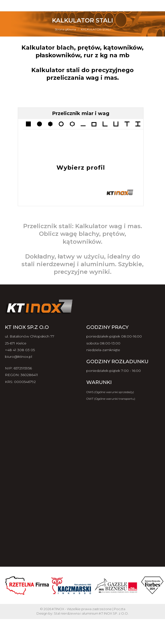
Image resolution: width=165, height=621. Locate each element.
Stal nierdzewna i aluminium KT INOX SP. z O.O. (91, 613)
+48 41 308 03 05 (20, 350)
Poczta (119, 609)
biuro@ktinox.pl (18, 356)
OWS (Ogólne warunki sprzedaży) (110, 392)
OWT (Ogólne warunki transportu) (110, 399)
